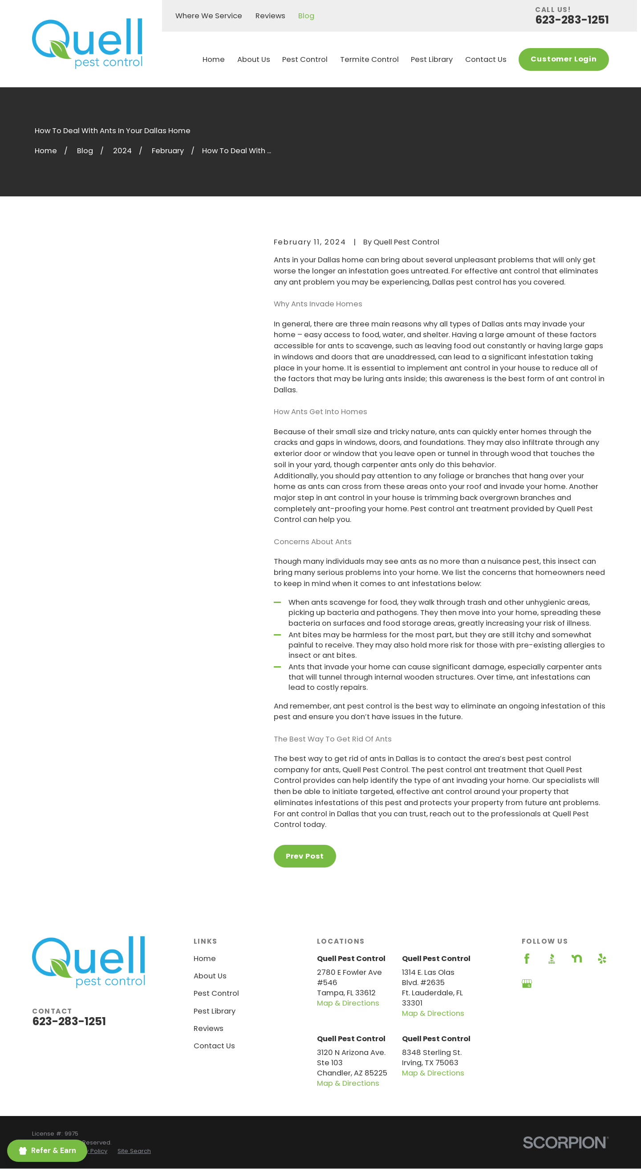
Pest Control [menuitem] (305, 59)
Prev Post (305, 856)
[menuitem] (87, 1151)
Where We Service (208, 16)
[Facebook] (527, 958)
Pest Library (214, 1011)
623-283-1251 (572, 20)
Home (205, 958)
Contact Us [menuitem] (486, 59)
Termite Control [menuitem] (369, 59)
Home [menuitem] (214, 59)
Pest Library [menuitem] (432, 59)
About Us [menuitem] (253, 59)
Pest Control (216, 993)
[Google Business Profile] (527, 983)
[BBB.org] (552, 958)
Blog (306, 16)
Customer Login (564, 59)
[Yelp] (602, 958)
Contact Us (214, 1046)
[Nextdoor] (577, 958)
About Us (210, 976)
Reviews (270, 16)
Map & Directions (348, 1003)
